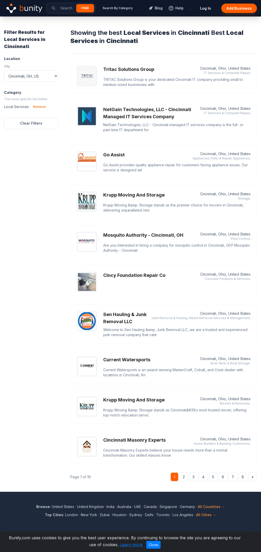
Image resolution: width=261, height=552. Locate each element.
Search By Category (117, 8)
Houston (119, 515)
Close (153, 545)
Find (85, 8)
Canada (150, 506)
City (7, 66)
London (71, 515)
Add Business (239, 8)
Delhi (149, 515)
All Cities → (206, 515)
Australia (124, 506)
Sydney (135, 515)
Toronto (163, 515)
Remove (39, 107)
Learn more (131, 544)
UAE (137, 506)
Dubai (105, 515)
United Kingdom (90, 506)
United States (63, 506)
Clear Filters (31, 123)
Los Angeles (183, 515)
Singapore (168, 506)
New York (89, 515)
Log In (205, 8)
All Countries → (211, 506)
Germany (187, 506)
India (110, 506)
